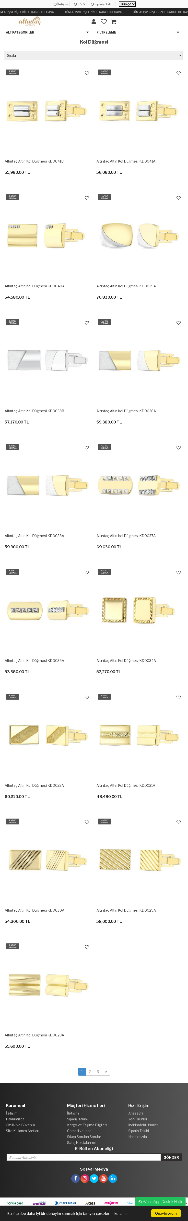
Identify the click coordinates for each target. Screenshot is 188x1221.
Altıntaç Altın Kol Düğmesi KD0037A (126, 536)
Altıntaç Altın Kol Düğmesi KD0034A (126, 660)
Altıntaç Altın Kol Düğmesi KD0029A (126, 910)
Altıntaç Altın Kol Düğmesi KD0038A (126, 411)
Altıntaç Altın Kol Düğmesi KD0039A (126, 286)
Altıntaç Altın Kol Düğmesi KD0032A (34, 785)
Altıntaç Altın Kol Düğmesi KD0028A (34, 1035)
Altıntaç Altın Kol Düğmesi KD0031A (125, 785)
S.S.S (79, 4)
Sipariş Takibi (102, 4)
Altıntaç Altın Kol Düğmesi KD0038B (34, 411)
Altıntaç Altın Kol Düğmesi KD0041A (125, 161)
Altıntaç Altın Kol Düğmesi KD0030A (34, 910)
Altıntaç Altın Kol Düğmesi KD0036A (34, 660)
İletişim (61, 4)
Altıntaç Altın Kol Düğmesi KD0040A (35, 286)
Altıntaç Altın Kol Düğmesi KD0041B (34, 161)
